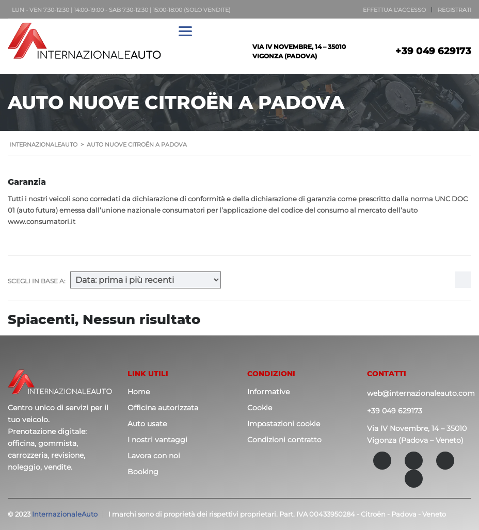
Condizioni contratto (284, 439)
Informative (268, 391)
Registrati (454, 9)
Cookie (259, 407)
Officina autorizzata (162, 407)
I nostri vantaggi (157, 439)
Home (138, 391)
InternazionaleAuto (65, 514)
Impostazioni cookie (283, 423)
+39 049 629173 (433, 51)
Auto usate (147, 423)
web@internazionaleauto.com (421, 393)
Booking (142, 471)
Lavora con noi (153, 455)
